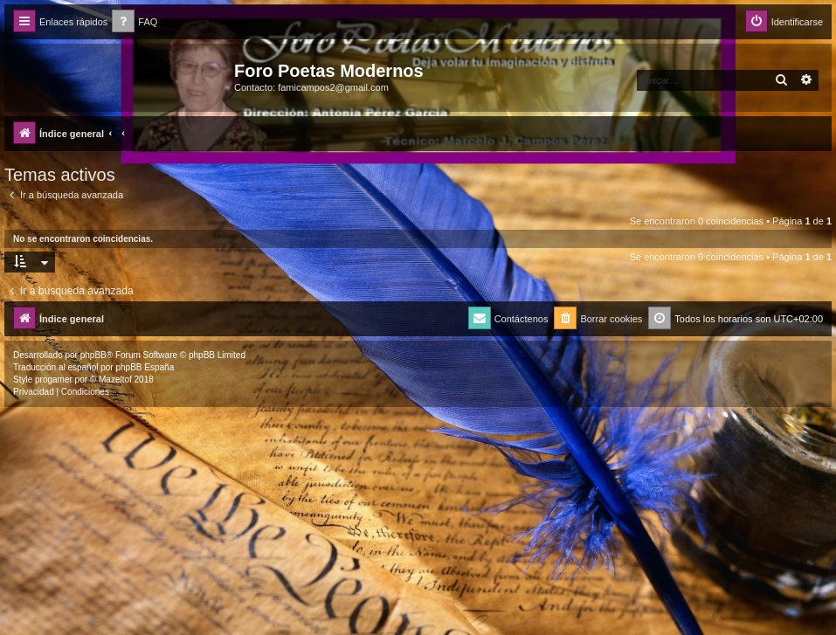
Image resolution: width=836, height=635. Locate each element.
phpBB (93, 355)
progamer (54, 379)
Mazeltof (115, 379)
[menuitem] (134, 22)
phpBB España (144, 367)
